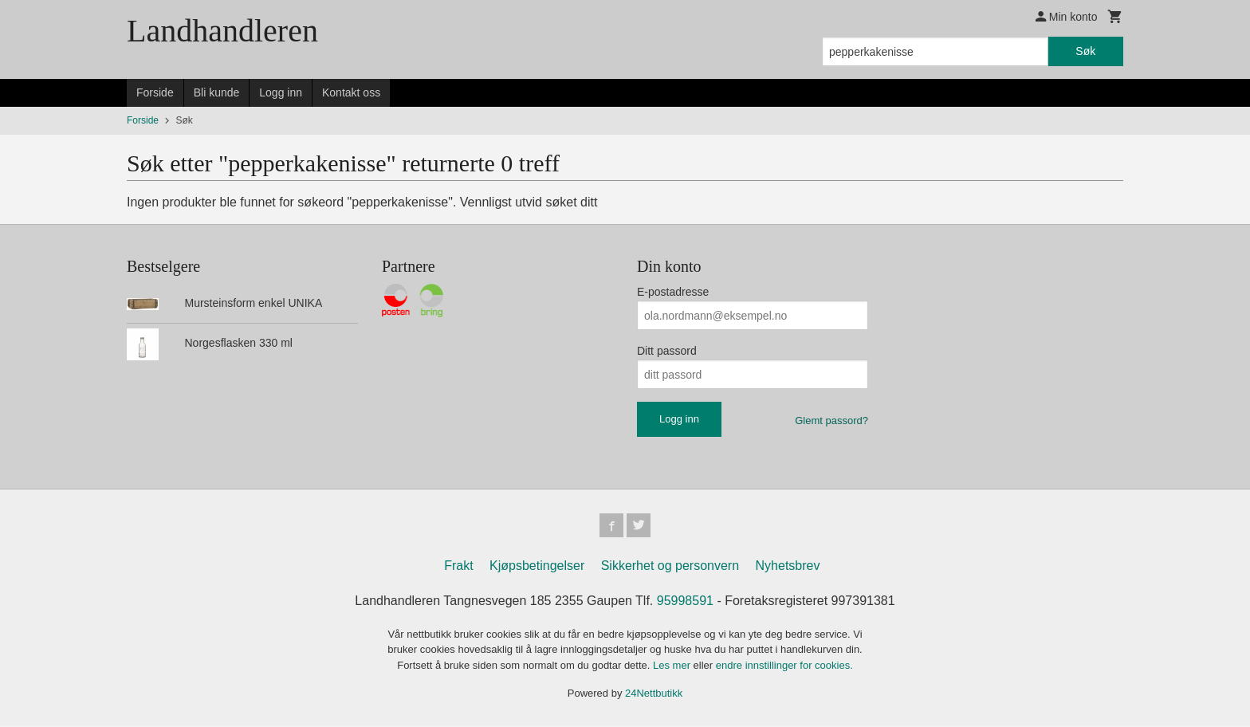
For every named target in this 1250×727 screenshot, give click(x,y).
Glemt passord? (831, 420)
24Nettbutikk (653, 695)
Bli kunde (217, 92)
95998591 (685, 602)
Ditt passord (667, 350)
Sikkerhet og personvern (670, 567)
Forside (155, 92)
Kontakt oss (351, 92)
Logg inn (280, 92)
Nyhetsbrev (788, 567)
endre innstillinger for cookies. (784, 667)
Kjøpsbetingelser (536, 567)
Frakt (458, 567)
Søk (1085, 51)
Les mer (673, 667)
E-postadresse (673, 291)
